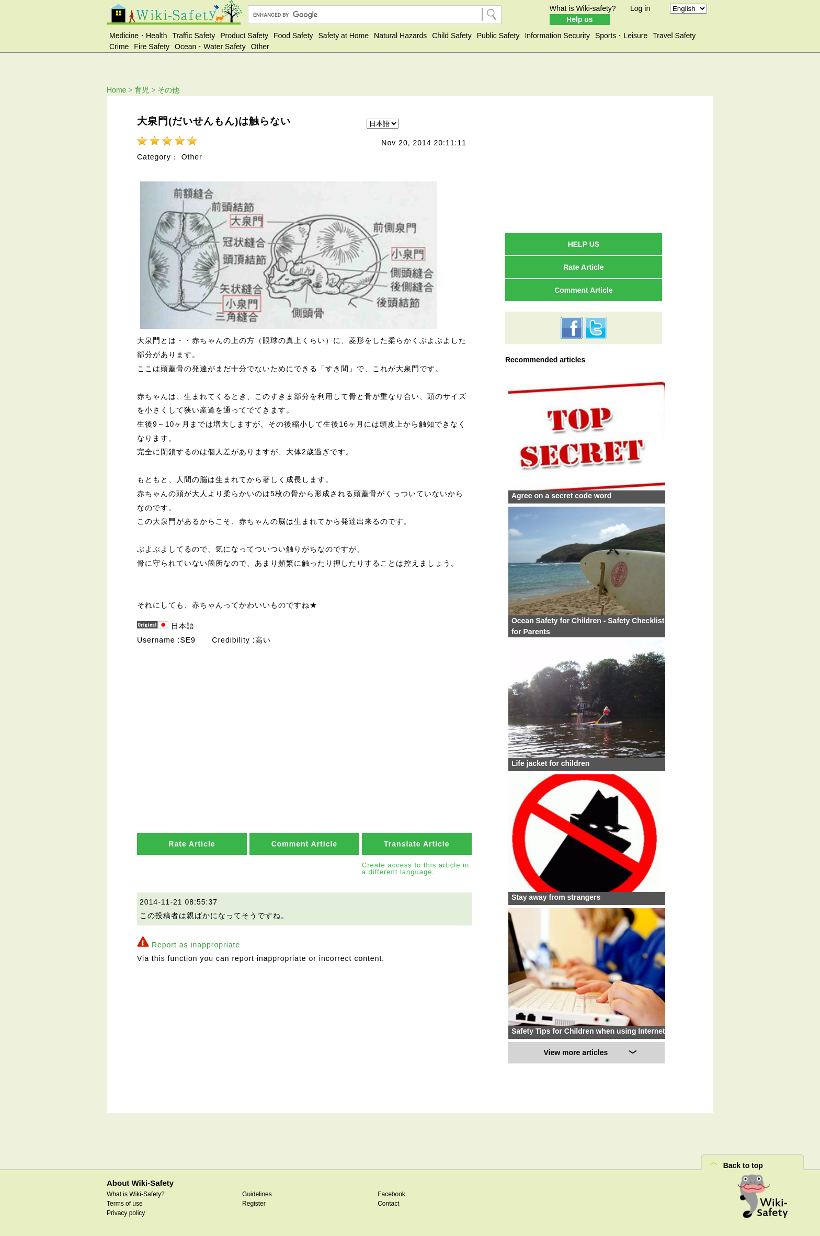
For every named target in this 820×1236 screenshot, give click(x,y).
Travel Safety (674, 35)
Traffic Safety (194, 35)
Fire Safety (151, 46)
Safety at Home (343, 35)
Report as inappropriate (196, 942)
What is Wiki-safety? (583, 8)
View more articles (576, 1052)
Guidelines (257, 1194)
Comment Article (304, 841)
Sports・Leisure (621, 35)
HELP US (583, 244)
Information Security (557, 35)
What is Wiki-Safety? (136, 1194)
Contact (388, 1203)
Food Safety (293, 35)
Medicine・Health (138, 35)
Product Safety (244, 35)
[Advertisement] (583, 164)
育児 (141, 90)
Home (116, 90)
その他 (168, 90)
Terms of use (125, 1203)
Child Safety (451, 35)
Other (260, 46)
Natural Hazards (400, 35)
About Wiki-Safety (140, 1182)
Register (254, 1203)
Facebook (391, 1194)
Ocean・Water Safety (210, 46)
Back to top (743, 1165)
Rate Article (191, 841)
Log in (640, 8)
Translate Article (416, 841)
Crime (119, 46)
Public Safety (498, 35)
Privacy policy (126, 1213)
